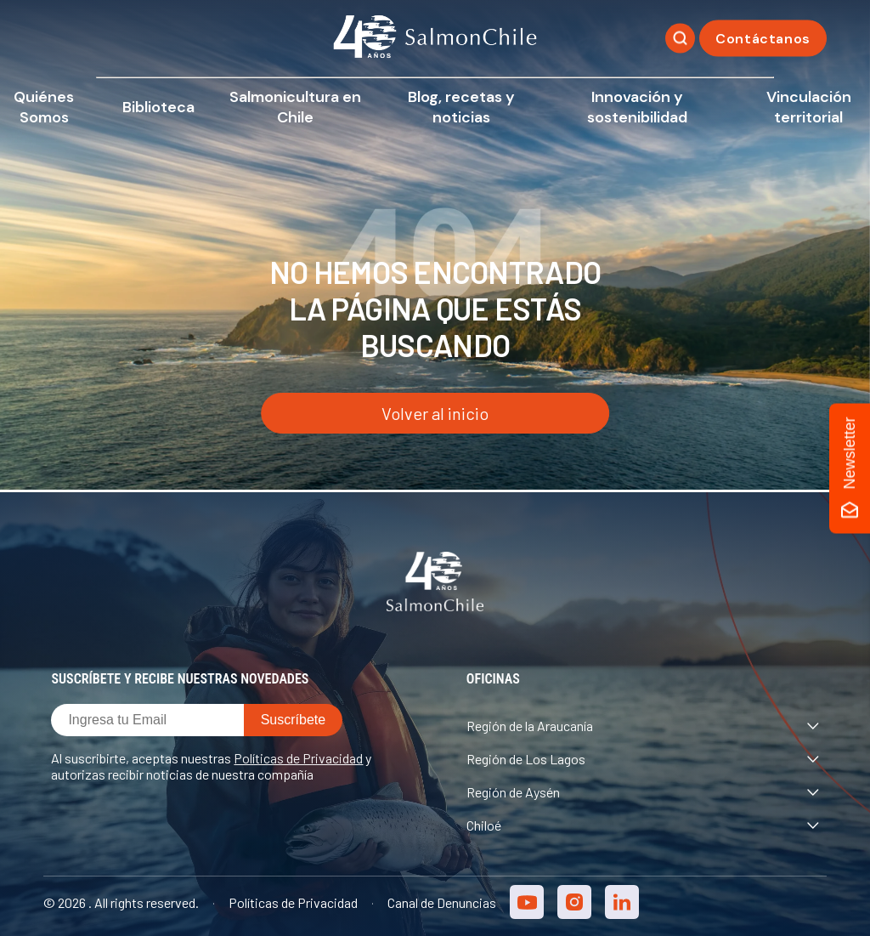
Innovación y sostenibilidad (637, 107)
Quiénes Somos (44, 107)
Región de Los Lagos (642, 759)
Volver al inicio (435, 413)
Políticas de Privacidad (298, 758)
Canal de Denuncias (441, 902)
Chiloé (642, 825)
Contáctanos (763, 39)
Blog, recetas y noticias (461, 107)
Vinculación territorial (808, 107)
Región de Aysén (642, 792)
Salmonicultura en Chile (295, 107)
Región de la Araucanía (642, 726)
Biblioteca (158, 107)
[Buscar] (680, 39)
